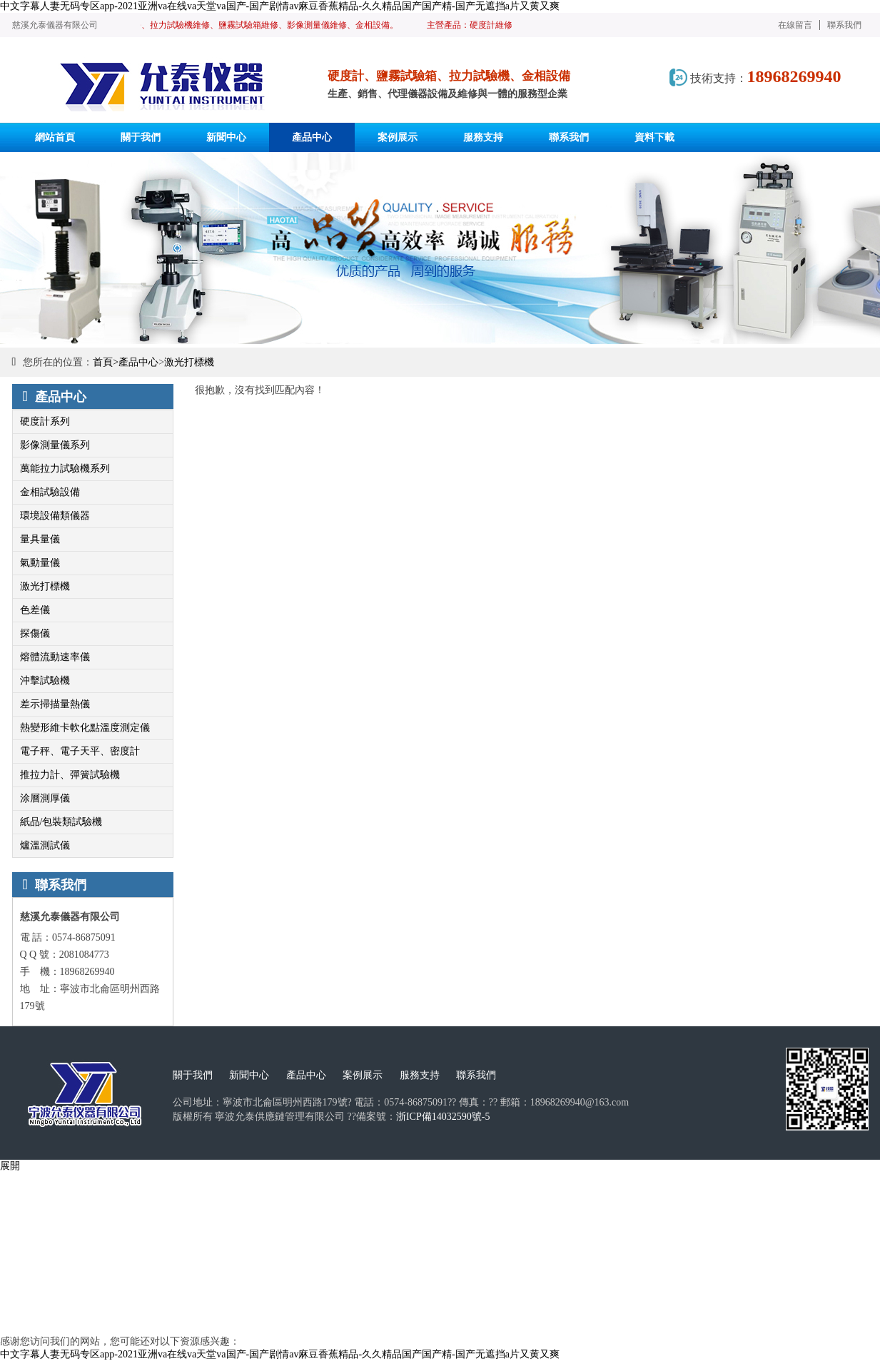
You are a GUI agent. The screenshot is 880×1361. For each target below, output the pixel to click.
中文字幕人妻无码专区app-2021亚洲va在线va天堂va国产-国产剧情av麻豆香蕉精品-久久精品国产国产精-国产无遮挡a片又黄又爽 (280, 6)
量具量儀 (40, 539)
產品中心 (138, 362)
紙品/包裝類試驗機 (61, 821)
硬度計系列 (45, 421)
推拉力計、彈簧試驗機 (70, 774)
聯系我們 (844, 25)
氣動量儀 (40, 562)
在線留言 (795, 25)
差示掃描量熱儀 (55, 704)
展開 (10, 1165)
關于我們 (193, 1075)
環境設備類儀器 (55, 515)
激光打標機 (189, 362)
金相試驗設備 (50, 492)
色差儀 (35, 609)
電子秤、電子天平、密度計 (80, 751)
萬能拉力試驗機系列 (65, 468)
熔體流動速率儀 (55, 657)
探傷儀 (35, 633)
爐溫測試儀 (45, 845)
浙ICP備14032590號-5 (443, 1116)
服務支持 (420, 1075)
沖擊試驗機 (45, 680)
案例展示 (363, 1075)
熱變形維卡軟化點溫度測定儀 (85, 727)
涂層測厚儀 (45, 798)
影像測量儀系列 (55, 445)
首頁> (105, 362)
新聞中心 (249, 1075)
